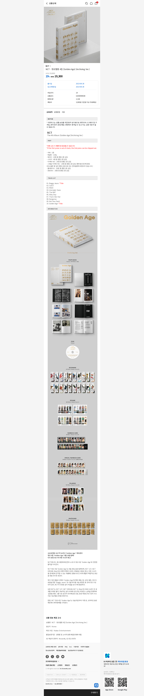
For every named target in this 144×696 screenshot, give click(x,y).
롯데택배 (82, 675)
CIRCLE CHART (61, 675)
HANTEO (50, 675)
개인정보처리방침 (61, 650)
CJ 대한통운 (73, 675)
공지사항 (60, 647)
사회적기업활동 (85, 647)
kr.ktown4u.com (65, 668)
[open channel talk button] (96, 685)
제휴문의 (67, 665)
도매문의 (74, 665)
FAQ (66, 647)
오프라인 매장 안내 (51, 647)
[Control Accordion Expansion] (72, 661)
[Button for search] (86, 3)
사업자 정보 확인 (50, 665)
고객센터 (59, 665)
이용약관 (76, 647)
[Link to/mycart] (96, 3)
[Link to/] (91, 3)
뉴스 (70, 647)
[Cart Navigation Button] (96, 3)
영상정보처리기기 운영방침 (75, 650)
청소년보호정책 (50, 650)
